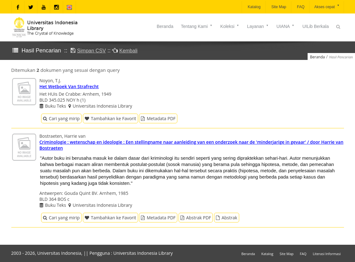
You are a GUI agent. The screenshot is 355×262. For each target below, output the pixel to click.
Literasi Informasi (327, 253)
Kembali (128, 50)
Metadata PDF (158, 118)
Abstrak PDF (195, 218)
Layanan (258, 26)
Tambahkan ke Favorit (110, 118)
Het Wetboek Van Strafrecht (69, 86)
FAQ (300, 7)
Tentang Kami (197, 26)
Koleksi (229, 26)
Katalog (254, 7)
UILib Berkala (315, 26)
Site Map (278, 7)
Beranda (165, 26)
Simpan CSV (91, 50)
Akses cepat (327, 6)
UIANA (286, 26)
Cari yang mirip (61, 118)
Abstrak (226, 218)
